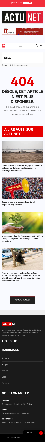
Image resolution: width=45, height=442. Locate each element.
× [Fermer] (41, 433)
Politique (5, 383)
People (5, 364)
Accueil (5, 65)
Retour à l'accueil (22, 300)
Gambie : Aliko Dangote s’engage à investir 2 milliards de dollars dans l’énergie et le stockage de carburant (22, 168)
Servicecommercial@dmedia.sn (15, 413)
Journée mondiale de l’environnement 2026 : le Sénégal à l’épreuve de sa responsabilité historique (22, 238)
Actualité (5, 358)
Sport (4, 377)
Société (5, 371)
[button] (37, 46)
